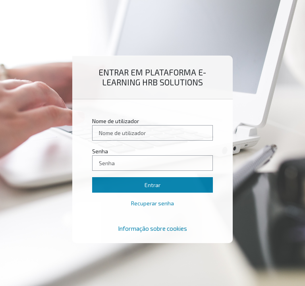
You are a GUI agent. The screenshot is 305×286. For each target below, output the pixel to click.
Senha (100, 151)
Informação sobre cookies (152, 228)
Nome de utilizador (115, 121)
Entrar (152, 185)
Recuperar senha (152, 203)
